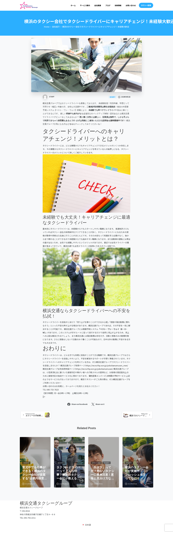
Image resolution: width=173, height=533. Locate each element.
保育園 (61, 121)
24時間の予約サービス (116, 375)
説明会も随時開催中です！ (114, 121)
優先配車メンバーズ (97, 375)
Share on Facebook (77, 404)
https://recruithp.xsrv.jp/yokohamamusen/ (94, 368)
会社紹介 (56, 26)
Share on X (98, 404)
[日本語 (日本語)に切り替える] (86, 526)
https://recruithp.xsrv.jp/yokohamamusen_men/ (107, 365)
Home (47, 26)
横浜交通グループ (50, 103)
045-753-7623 (53, 389)
